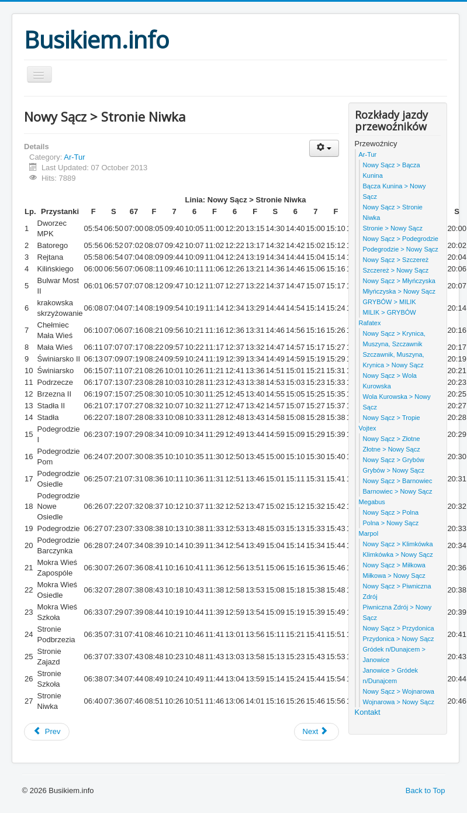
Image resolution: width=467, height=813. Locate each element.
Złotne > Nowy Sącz (391, 449)
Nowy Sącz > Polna (391, 512)
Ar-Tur (74, 157)
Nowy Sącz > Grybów (393, 459)
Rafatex (370, 322)
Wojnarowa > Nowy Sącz (398, 701)
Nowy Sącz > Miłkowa (394, 565)
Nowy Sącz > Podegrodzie (400, 238)
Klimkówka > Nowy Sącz (398, 554)
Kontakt (367, 712)
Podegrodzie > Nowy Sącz (400, 249)
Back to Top (425, 790)
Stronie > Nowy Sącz (393, 228)
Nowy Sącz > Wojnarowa (398, 691)
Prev (47, 731)
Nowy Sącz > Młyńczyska (399, 280)
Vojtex (367, 428)
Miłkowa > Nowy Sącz (394, 575)
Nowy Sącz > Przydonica (398, 628)
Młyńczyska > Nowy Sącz (399, 291)
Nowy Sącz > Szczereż (396, 259)
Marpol (369, 533)
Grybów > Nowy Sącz (393, 470)
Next (315, 731)
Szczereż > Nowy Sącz (396, 270)
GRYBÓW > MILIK (389, 301)
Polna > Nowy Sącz (391, 522)
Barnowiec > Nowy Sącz (398, 491)
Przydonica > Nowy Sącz (398, 638)
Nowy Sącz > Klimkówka (398, 543)
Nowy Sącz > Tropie (391, 417)
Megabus (372, 501)
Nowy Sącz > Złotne (391, 438)
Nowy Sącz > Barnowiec (398, 480)
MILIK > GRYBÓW (389, 312)
